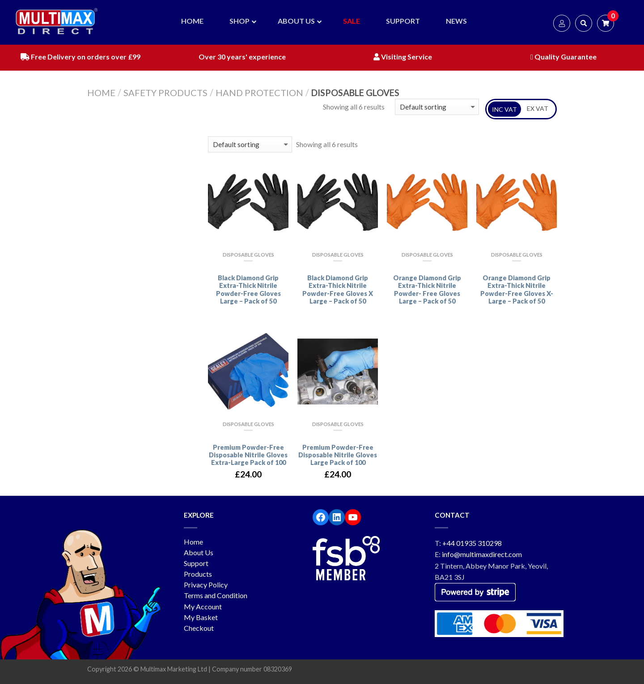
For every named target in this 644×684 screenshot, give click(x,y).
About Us (198, 552)
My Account (203, 606)
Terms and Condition (215, 595)
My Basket (201, 617)
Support (196, 563)
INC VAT (504, 109)
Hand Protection (259, 92)
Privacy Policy (206, 584)
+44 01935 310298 (472, 543)
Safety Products (165, 92)
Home (101, 92)
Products (198, 574)
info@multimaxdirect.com (482, 554)
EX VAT (537, 108)
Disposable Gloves (248, 255)
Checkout (199, 628)
